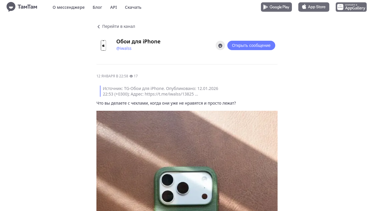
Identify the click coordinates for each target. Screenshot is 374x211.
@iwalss (123, 48)
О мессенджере (69, 7)
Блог (97, 7)
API (113, 7)
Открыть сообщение (251, 45)
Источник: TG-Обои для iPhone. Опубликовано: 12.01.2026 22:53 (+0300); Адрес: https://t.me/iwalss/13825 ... (160, 91)
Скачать (133, 7)
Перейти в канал (115, 26)
